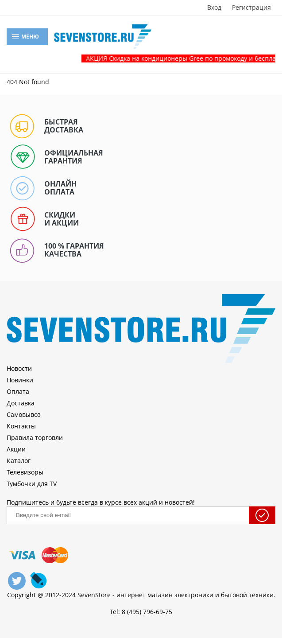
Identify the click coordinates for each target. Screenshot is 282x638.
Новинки (20, 380)
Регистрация (251, 7)
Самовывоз (24, 414)
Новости (19, 368)
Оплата (18, 391)
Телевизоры (25, 472)
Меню (25, 36)
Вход (214, 7)
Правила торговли (35, 437)
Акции (16, 449)
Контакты (21, 426)
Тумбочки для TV (32, 483)
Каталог (19, 460)
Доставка (21, 403)
